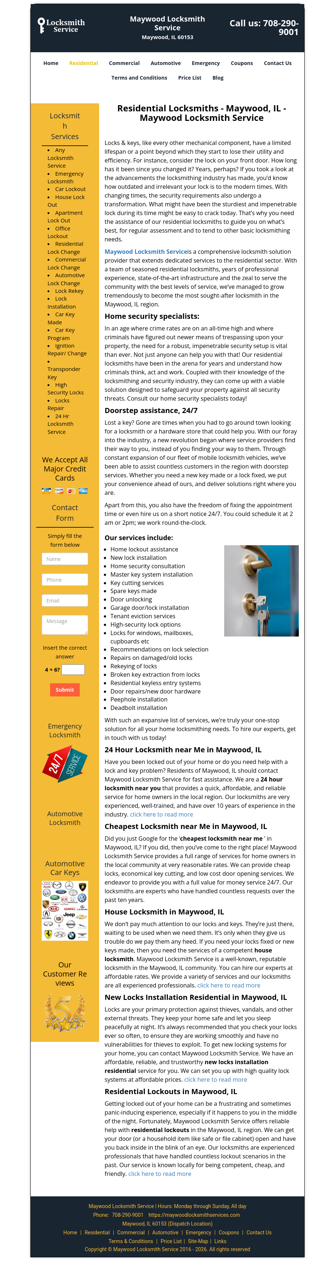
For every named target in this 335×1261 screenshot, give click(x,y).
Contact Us (278, 63)
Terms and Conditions (139, 77)
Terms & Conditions (131, 1241)
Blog (217, 77)
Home (50, 63)
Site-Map (198, 1241)
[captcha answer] (73, 669)
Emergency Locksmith (65, 730)
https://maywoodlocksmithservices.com (194, 1215)
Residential (83, 63)
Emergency (206, 63)
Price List (190, 77)
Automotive (166, 63)
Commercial (124, 63)
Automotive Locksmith (65, 818)
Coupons (242, 63)
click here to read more (163, 814)
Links (220, 1241)
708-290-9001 (281, 27)
